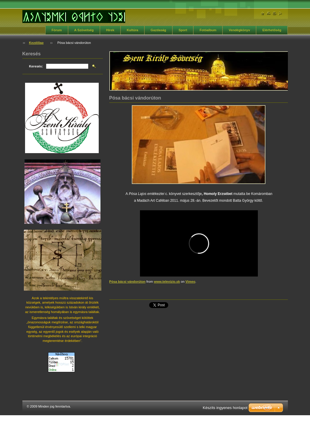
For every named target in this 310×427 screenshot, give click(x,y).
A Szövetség (84, 30)
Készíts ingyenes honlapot (225, 408)
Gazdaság (158, 30)
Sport (183, 30)
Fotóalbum (207, 30)
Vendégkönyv (239, 30)
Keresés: (36, 66)
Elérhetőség (271, 30)
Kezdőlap (36, 42)
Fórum (57, 30)
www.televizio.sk (167, 281)
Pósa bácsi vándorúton (127, 281)
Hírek (110, 30)
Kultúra (132, 30)
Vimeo (190, 281)
